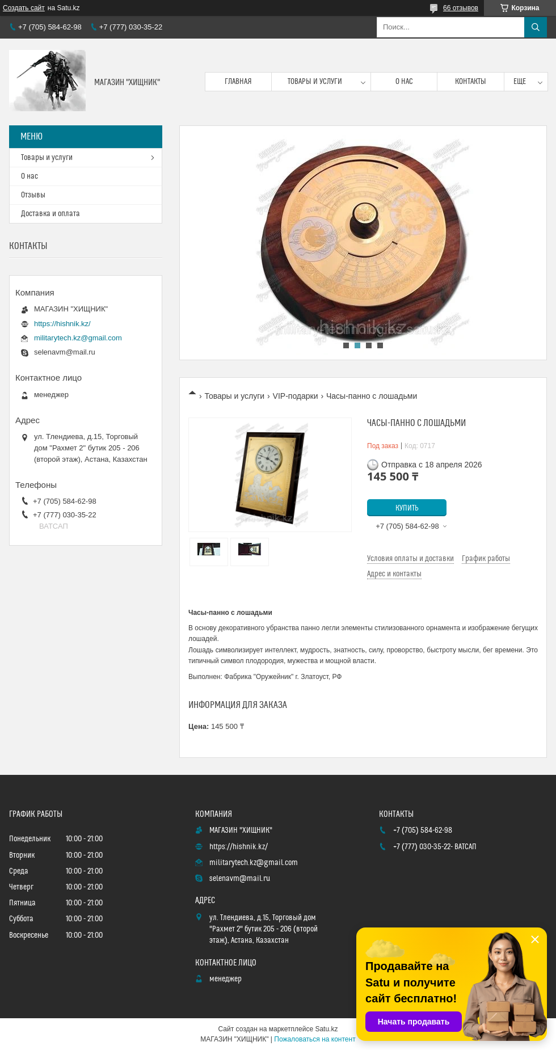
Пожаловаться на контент (314, 1039)
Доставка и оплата (50, 213)
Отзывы (33, 195)
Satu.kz (326, 1029)
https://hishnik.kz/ (62, 323)
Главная (238, 81)
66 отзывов (460, 8)
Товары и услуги (315, 81)
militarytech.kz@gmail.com (78, 338)
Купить (407, 508)
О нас (404, 81)
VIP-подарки (295, 395)
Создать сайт (24, 8)
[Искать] (535, 27)
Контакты (470, 81)
